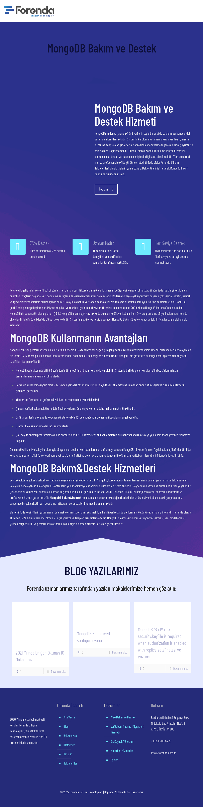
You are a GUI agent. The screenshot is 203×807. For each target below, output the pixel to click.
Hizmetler (69, 745)
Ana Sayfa (69, 717)
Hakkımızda (70, 735)
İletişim (68, 754)
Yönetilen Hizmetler (122, 750)
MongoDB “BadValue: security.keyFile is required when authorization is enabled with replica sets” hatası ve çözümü (162, 642)
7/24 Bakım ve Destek (123, 717)
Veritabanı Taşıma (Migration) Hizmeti (127, 729)
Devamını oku (58, 671)
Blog (66, 726)
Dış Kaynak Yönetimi (122, 741)
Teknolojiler (70, 763)
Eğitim (114, 760)
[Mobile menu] (196, 11)
